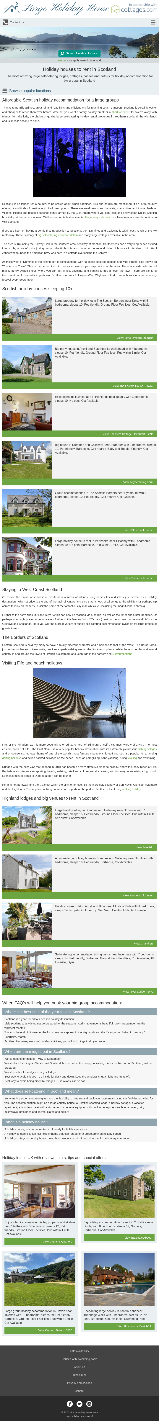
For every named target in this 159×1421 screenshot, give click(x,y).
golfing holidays (11, 757)
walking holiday (131, 789)
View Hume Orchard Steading (135, 337)
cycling (132, 757)
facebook (70, 1404)
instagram (89, 1404)
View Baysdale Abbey (137, 1237)
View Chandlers (143, 943)
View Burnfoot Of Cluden (138, 895)
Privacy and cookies (79, 1382)
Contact (79, 1390)
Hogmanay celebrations (99, 217)
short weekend (121, 112)
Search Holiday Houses (81, 53)
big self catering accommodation (58, 235)
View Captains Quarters (57, 1241)
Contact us (17, 22)
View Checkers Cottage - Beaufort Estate (128, 434)
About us (79, 1366)
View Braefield (144, 847)
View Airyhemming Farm (138, 482)
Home (62, 60)
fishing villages (147, 749)
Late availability (79, 1351)
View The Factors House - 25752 (133, 385)
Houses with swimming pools (80, 1359)
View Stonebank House (138, 530)
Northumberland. (122, 653)
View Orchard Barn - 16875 (55, 1330)
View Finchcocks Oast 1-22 (134, 1326)
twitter (79, 1404)
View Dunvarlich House (139, 578)
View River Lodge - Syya (138, 991)
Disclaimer (79, 1374)
